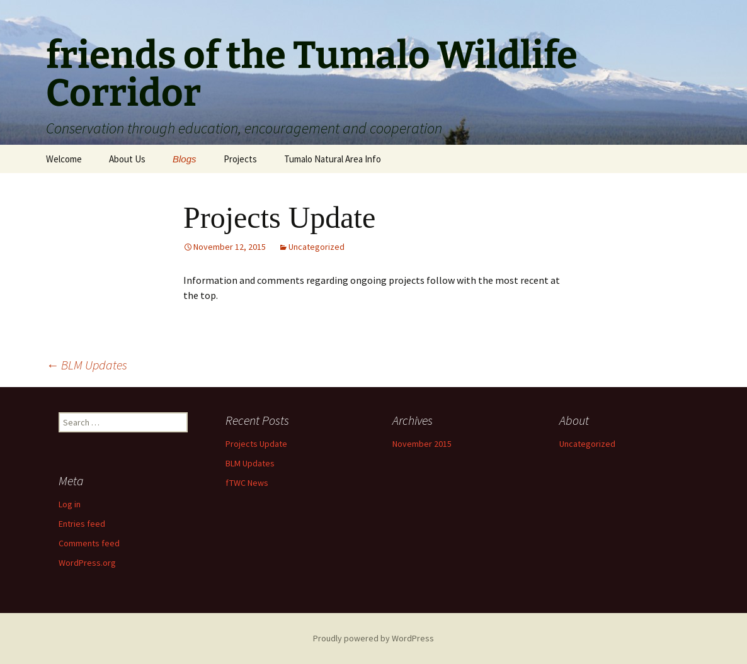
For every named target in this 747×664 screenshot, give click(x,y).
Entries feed (82, 523)
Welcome (64, 159)
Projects (240, 159)
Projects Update (256, 443)
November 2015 (422, 443)
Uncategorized (316, 246)
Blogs (185, 159)
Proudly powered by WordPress (373, 638)
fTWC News (246, 482)
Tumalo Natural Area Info (332, 159)
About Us (127, 159)
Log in (70, 504)
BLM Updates (86, 365)
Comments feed (89, 543)
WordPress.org (87, 562)
